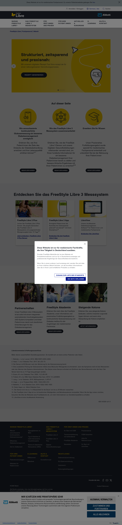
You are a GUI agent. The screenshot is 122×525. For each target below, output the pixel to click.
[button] (76, 279)
